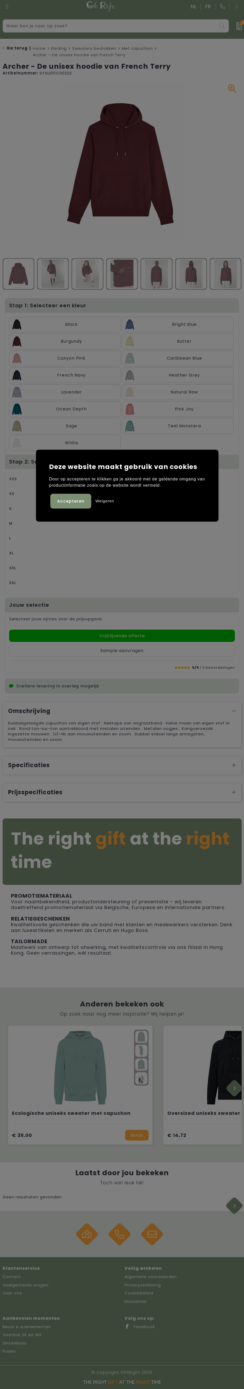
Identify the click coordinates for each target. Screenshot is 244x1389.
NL (194, 6)
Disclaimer (136, 1301)
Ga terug (17, 48)
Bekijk (136, 1135)
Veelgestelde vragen (25, 1285)
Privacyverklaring (143, 1285)
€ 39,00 (22, 1135)
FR (208, 6)
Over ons (12, 1293)
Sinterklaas (15, 1343)
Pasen (9, 1351)
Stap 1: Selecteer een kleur (47, 305)
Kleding (59, 48)
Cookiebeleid (139, 1293)
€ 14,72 (176, 1135)
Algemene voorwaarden (151, 1276)
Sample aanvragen (122, 651)
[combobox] (109, 26)
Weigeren (104, 501)
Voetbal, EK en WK (22, 1334)
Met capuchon (137, 48)
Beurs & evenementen (27, 1326)
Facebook (140, 1326)
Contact (12, 1276)
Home (39, 48)
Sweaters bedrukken (94, 48)
